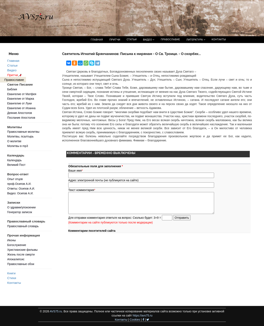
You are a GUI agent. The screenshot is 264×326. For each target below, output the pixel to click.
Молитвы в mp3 (17, 146)
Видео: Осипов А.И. (20, 193)
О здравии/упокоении (21, 207)
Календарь (14, 160)
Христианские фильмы (22, 249)
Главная (13, 60)
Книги (11, 273)
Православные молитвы (23, 131)
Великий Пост (16, 164)
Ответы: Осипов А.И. (21, 188)
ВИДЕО (148, 39)
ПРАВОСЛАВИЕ (170, 39)
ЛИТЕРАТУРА (195, 39)
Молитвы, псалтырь (20, 136)
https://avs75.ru (142, 315)
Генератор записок (19, 212)
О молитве (14, 141)
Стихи (11, 278)
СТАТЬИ (132, 39)
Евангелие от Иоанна (21, 108)
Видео (11, 70)
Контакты (14, 282)
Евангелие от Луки (19, 103)
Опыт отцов (15, 179)
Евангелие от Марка (20, 98)
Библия (12, 89)
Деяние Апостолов (19, 113)
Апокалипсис (15, 259)
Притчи (15, 75)
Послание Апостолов (21, 117)
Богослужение (16, 245)
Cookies (135, 319)
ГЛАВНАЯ (97, 39)
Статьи (12, 65)
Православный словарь (23, 226)
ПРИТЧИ (114, 39)
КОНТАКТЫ (219, 39)
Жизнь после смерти (21, 254)
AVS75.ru (56, 311)
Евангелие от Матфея (21, 94)
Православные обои (20, 264)
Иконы (11, 240)
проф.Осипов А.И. (19, 183)
